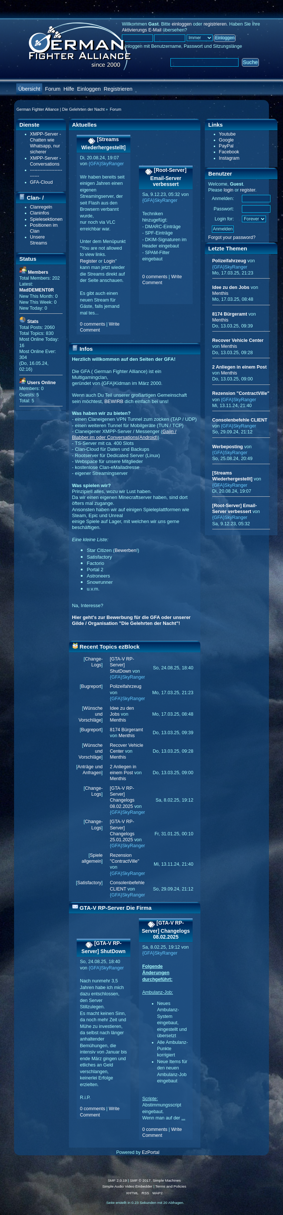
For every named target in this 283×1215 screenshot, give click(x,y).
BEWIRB (113, 401)
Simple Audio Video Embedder (127, 1186)
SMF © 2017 (140, 1180)
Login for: (224, 219)
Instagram (229, 158)
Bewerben (125, 550)
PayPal (226, 146)
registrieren (214, 24)
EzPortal (150, 1152)
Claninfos (39, 213)
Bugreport (91, 686)
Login (109, 261)
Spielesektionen (46, 219)
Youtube (227, 134)
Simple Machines (167, 1180)
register (247, 190)
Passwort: (224, 209)
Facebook (229, 151)
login (228, 190)
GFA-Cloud (41, 182)
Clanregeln (41, 207)
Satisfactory (89, 882)
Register (88, 261)
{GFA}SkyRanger (106, 163)
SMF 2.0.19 (117, 1180)
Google (226, 140)
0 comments (92, 324)
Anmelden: (223, 198)
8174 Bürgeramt (126, 729)
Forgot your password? (232, 237)
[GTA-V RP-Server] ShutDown (122, 664)
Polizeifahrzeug (126, 686)
